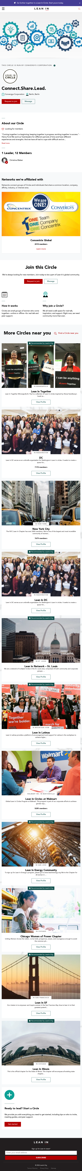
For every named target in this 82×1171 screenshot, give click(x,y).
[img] (41, 365)
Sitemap (53, 1168)
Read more (6, 143)
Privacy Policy (44, 1168)
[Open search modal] (79, 9)
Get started (12, 1124)
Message (28, 101)
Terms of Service (32, 1168)
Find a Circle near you (66, 333)
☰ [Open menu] (3, 9)
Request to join (11, 101)
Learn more (45, 249)
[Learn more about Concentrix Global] (41, 214)
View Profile (41, 402)
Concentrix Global (41, 240)
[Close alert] (79, 3)
